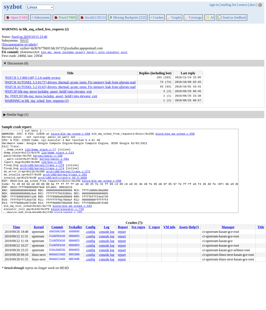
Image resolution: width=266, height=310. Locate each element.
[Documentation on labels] (19, 44)
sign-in (214, 4)
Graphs (174, 17)
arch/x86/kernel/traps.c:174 (42, 176)
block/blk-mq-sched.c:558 (70, 135)
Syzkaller (75, 227)
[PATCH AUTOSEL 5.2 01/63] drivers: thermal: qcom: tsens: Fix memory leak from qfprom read (70, 87)
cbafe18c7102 (57, 231)
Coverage (193, 17)
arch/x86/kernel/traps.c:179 (42, 172)
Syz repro (138, 227)
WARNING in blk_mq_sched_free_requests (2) (37, 100)
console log (106, 231)
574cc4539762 (57, 249)
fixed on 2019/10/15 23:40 (29, 36)
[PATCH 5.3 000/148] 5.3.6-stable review (33, 77)
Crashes (157, 17)
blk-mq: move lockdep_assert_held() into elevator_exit (84, 52)
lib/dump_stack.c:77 (40, 154)
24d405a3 (74, 231)
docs (252, 4)
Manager (228, 227)
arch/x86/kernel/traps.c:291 (65, 184)
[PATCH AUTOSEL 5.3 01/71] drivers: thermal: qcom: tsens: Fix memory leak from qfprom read (70, 82)
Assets (183, 227)
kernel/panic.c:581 (54, 165)
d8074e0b (74, 254)
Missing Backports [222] (128, 17)
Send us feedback (232, 17)
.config (90, 231)
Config (90, 227)
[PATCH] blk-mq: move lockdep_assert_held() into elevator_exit (48, 91)
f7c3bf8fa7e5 (57, 235)
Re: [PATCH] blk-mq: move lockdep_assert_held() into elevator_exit (51, 96)
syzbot (13, 6)
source (243, 4)
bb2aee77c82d (57, 254)
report (122, 231)
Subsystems (40, 17)
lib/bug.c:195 (51, 169)
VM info (169, 227)
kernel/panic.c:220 (47, 161)
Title (260, 227)
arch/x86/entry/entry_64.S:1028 (62, 188)
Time (16, 227)
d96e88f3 (74, 235)
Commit (57, 227)
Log (106, 227)
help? (194, 227)
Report (123, 227)
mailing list (228, 4)
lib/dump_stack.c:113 (57, 157)
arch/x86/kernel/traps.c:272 (68, 180)
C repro (154, 227)
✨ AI (210, 17)
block (24, 40)
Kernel (39, 227)
